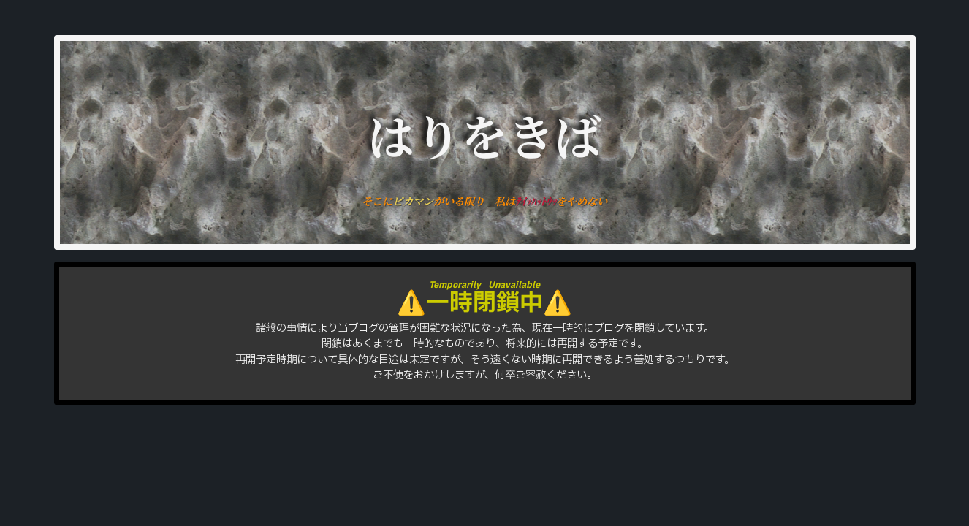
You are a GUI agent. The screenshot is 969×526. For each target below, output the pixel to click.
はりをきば (484, 134)
